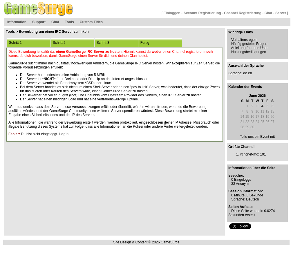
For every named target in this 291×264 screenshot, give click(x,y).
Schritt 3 (102, 43)
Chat (268, 13)
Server (280, 13)
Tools (69, 22)
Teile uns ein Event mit (257, 137)
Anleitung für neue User (249, 48)
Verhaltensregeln (244, 40)
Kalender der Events (245, 87)
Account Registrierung (202, 13)
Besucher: (236, 175)
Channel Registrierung (242, 13)
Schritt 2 (58, 43)
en (250, 73)
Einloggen (172, 13)
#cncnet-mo (249, 154)
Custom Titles (91, 22)
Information (16, 22)
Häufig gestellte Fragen (249, 44)
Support (39, 22)
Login (64, 134)
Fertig (143, 43)
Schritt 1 (14, 43)
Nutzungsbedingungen (248, 52)
